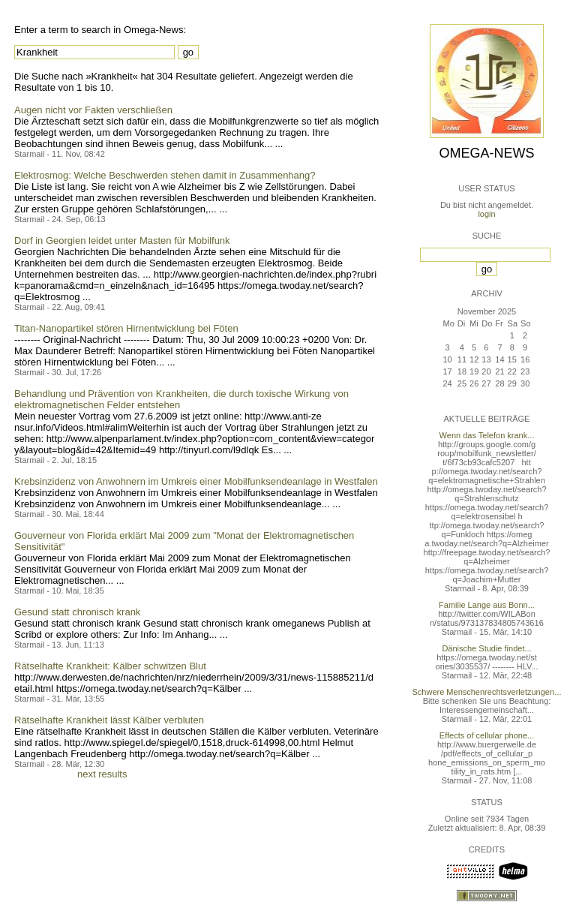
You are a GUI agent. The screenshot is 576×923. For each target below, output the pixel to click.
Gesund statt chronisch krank (77, 612)
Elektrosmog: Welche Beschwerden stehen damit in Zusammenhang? (165, 175)
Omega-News (486, 153)
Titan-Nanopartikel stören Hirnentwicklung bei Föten (126, 328)
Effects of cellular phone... (487, 735)
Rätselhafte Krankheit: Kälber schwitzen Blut (110, 666)
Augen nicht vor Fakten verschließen (93, 110)
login (486, 213)
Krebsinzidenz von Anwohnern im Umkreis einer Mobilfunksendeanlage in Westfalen (196, 481)
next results (102, 774)
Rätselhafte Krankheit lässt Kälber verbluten (109, 720)
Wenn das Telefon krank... (487, 435)
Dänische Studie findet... (486, 648)
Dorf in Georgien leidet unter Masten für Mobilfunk (122, 240)
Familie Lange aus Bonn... (487, 604)
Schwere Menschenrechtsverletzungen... (487, 691)
